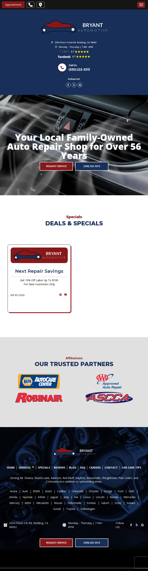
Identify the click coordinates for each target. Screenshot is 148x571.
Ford (120, 479)
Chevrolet (77, 479)
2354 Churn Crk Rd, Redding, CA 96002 (28, 512)
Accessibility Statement (100, 563)
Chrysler (94, 479)
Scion (118, 490)
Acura (13, 479)
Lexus (87, 485)
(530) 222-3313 (79, 69)
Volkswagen (87, 496)
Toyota (70, 496)
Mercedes (130, 485)
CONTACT (111, 455)
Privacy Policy (75, 563)
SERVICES (26, 455)
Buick (48, 479)
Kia (76, 485)
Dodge (108, 479)
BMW (36, 479)
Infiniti (41, 485)
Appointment (13, 4)
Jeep (66, 485)
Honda (13, 485)
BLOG (72, 455)
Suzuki (57, 496)
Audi (25, 479)
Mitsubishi (42, 490)
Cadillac (61, 479)
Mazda (114, 485)
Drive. (39, 563)
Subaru (131, 490)
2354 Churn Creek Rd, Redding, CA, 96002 (75, 42)
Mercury (14, 490)
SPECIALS (44, 455)
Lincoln (100, 485)
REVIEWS (59, 455)
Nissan (58, 490)
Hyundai (27, 485)
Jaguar (54, 485)
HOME (11, 455)
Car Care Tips (131, 455)
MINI (28, 490)
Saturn (105, 490)
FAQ (82, 455)
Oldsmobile (74, 490)
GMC (132, 479)
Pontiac (91, 490)
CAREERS (95, 455)
